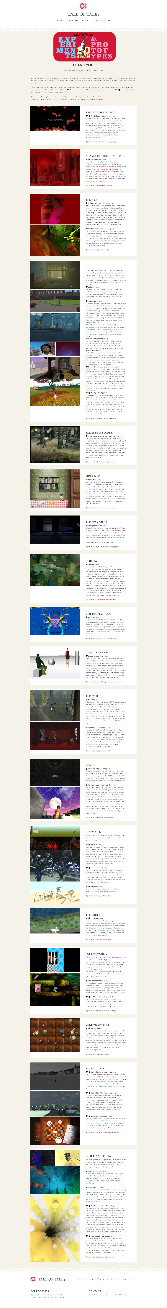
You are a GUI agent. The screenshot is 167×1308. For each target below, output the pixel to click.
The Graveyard (44, 1297)
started (101, 270)
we (113, 118)
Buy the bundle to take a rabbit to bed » (98, 939)
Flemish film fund (102, 306)
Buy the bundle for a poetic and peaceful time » (101, 599)
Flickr (116, 1295)
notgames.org (108, 921)
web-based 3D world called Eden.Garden (106, 171)
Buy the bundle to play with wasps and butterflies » (102, 1011)
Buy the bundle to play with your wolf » (98, 751)
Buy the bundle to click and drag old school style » (102, 508)
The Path (113, 702)
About (85, 20)
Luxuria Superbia (102, 1160)
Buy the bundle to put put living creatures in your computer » (105, 682)
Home (59, 20)
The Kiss (103, 231)
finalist (88, 735)
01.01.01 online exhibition (109, 169)
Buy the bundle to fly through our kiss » (98, 250)
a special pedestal (112, 236)
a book (99, 273)
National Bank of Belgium (101, 567)
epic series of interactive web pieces (103, 121)
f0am (101, 835)
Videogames (72, 20)
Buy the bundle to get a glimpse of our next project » (102, 547)
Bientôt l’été (48, 1295)
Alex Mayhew (104, 960)
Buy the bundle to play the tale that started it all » (101, 418)
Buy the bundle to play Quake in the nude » (99, 185)
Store (107, 20)
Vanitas (119, 1045)
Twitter (96, 1295)
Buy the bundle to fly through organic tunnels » (101, 1257)
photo (107, 348)
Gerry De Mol (106, 484)
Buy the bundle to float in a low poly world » (100, 817)
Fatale (116, 773)
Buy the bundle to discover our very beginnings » (101, 142)
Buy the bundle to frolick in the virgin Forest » (100, 462)
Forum (128, 1295)
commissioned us (114, 166)
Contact (96, 20)
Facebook (103, 1295)
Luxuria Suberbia (37, 1295)
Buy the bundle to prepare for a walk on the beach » (102, 1132)
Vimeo (111, 1295)
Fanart (124, 1280)
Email (91, 1295)
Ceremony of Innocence (118, 957)
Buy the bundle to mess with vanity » (97, 1054)
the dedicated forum (96, 99)
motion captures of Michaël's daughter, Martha (107, 294)
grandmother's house (118, 528)
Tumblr (122, 1295)
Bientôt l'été (103, 1074)
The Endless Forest (92, 438)
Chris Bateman (110, 374)
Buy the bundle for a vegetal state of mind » (100, 896)
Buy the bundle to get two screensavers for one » (101, 638)
